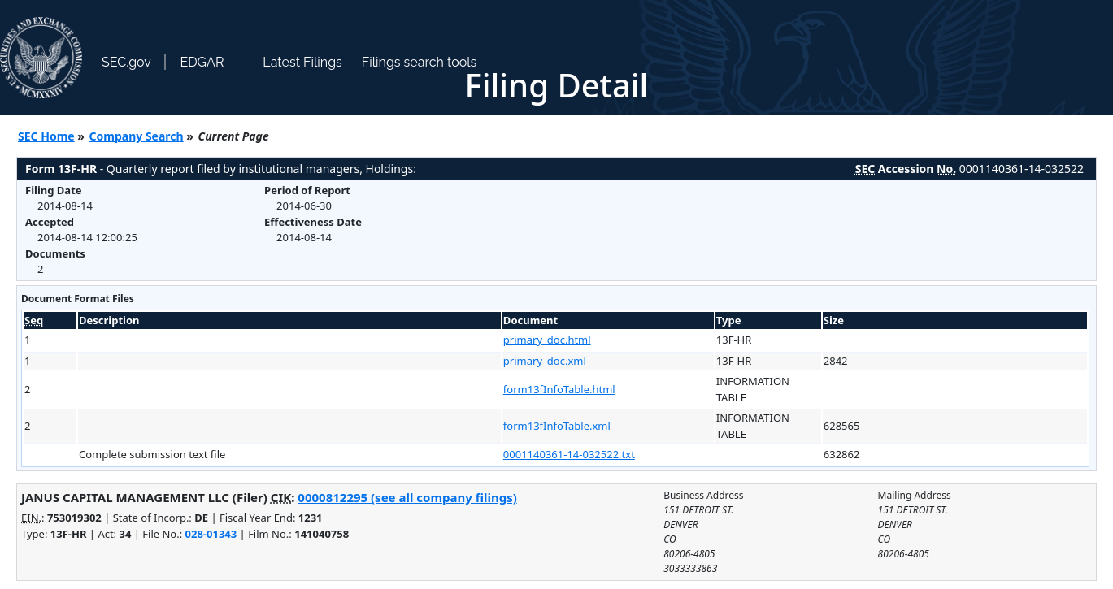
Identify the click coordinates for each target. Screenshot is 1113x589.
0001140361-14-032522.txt (569, 454)
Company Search (136, 136)
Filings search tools (419, 62)
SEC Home (46, 136)
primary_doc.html (547, 339)
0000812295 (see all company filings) (407, 497)
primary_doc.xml (544, 360)
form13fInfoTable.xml (557, 425)
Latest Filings (302, 62)
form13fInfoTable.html (559, 389)
